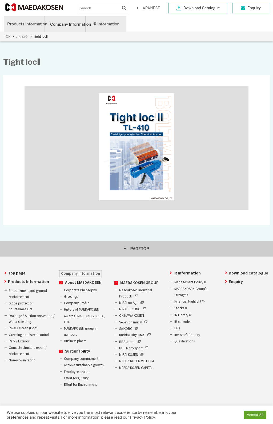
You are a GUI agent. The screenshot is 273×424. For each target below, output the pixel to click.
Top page (17, 273)
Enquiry (254, 8)
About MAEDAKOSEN (83, 282)
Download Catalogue (201, 8)
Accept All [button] (255, 414)
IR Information (106, 24)
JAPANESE (150, 8)
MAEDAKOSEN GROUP (139, 283)
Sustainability (77, 351)
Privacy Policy (142, 417)
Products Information (26, 24)
